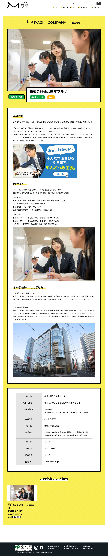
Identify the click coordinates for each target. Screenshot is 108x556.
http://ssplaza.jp (51, 461)
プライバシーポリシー (71, 548)
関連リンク (88, 546)
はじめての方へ (54, 546)
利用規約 (52, 548)
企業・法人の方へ (70, 546)
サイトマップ (89, 548)
